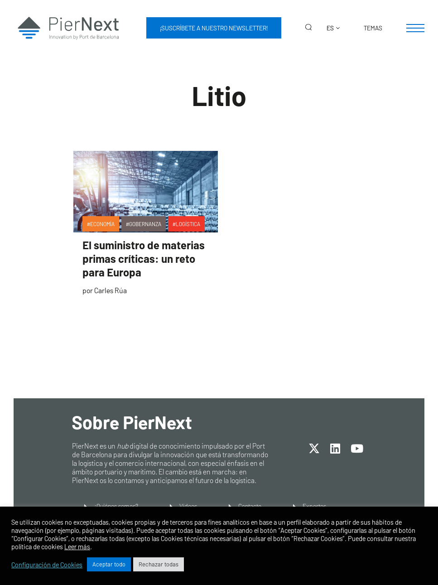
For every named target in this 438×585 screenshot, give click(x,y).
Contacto (249, 506)
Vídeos (188, 506)
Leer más (77, 546)
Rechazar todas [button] (158, 564)
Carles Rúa (110, 290)
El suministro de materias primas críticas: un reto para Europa (143, 258)
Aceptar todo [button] (108, 564)
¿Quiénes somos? (116, 506)
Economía (102, 224)
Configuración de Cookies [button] (46, 565)
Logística (188, 224)
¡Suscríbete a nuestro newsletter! (214, 28)
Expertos (314, 506)
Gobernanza (145, 224)
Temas (373, 28)
